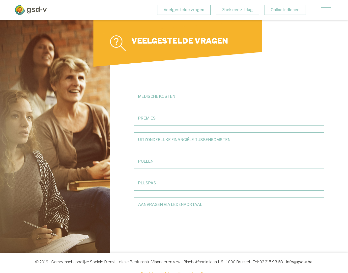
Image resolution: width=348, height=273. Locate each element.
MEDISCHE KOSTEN (156, 96)
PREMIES (147, 118)
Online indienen (285, 9)
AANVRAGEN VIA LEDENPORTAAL (170, 204)
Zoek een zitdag (237, 9)
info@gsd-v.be (299, 262)
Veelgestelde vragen (184, 9)
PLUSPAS (147, 183)
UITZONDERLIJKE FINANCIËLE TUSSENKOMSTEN (184, 139)
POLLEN (145, 161)
